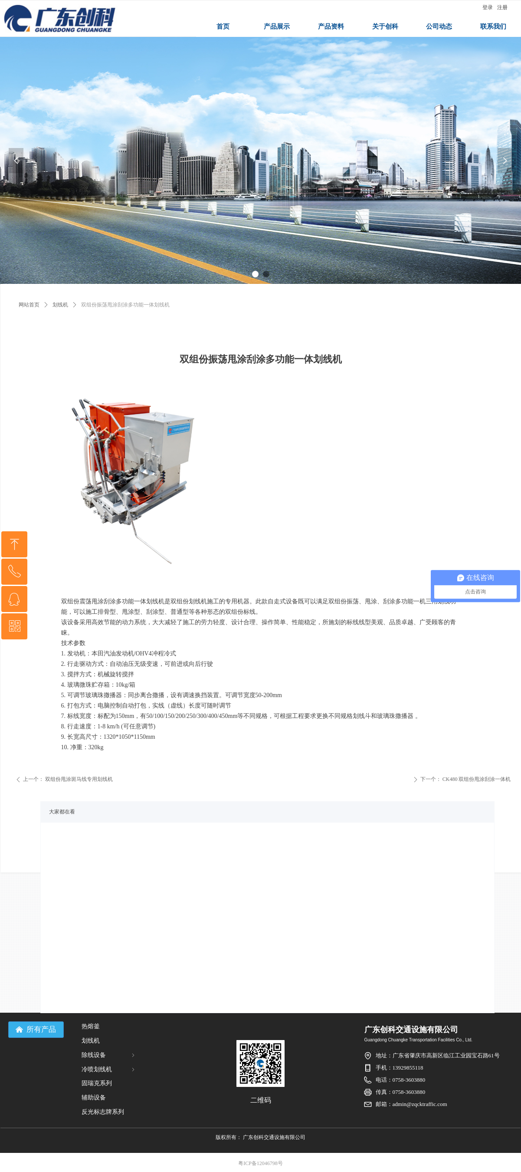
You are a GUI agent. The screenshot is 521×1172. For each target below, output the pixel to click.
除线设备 (109, 1055)
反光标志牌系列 (103, 1112)
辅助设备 (94, 1097)
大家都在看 (62, 812)
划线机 (60, 305)
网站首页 (29, 305)
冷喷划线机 (109, 1069)
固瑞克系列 (97, 1083)
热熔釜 (91, 1026)
